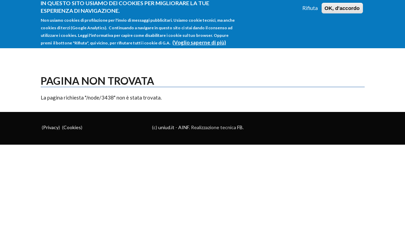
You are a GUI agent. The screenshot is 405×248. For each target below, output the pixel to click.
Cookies (72, 127)
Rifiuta (310, 5)
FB (240, 127)
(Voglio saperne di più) (199, 40)
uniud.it (166, 127)
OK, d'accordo (342, 5)
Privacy (51, 127)
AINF (183, 127)
